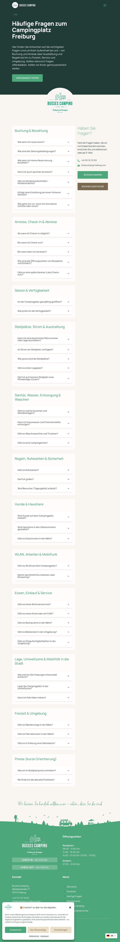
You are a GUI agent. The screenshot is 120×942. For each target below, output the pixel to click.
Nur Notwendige (38, 929)
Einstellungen (61, 929)
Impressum (44, 936)
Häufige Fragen (74, 896)
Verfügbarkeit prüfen (27, 78)
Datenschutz (34, 936)
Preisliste (71, 891)
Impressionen (73, 901)
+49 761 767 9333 (20, 897)
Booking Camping (93, 174)
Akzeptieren (16, 929)
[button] (70, 907)
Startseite (72, 886)
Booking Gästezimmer (77, 910)
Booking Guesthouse (93, 186)
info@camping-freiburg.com (26, 901)
